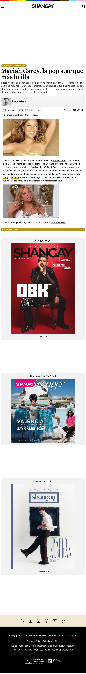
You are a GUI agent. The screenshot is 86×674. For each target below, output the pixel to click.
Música (35, 115)
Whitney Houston (66, 174)
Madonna (52, 174)
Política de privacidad (22, 650)
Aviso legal (52, 646)
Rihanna (16, 170)
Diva (15, 115)
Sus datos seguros (67, 646)
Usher (34, 170)
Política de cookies (42, 650)
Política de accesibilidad (62, 650)
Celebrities (19, 66)
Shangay (6, 66)
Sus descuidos (58, 222)
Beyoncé (15, 177)
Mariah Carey (24, 115)
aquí (59, 180)
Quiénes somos (16, 646)
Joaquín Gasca (19, 101)
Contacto (29, 646)
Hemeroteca (40, 646)
